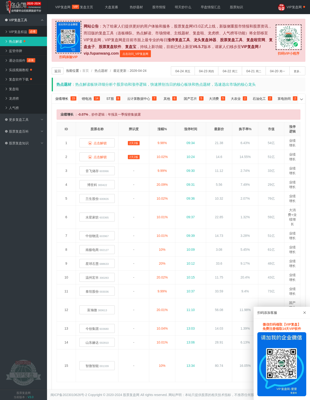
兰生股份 (97, 199)
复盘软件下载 (18, 79)
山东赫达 (97, 342)
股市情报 (158, 7)
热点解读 (15, 41)
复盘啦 (12, 89)
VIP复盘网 (65, 6)
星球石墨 (97, 264)
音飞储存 (97, 171)
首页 (85, 71)
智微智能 (97, 366)
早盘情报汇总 (210, 7)
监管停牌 (13, 51)
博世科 (97, 185)
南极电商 (97, 250)
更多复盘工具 (24, 119)
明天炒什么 (183, 7)
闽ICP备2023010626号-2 (69, 395)
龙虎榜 (12, 98)
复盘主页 (86, 7)
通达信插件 (20, 60)
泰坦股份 (97, 291)
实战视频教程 (18, 70)
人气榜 (12, 108)
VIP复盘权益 (21, 31)
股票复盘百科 (24, 131)
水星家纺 (97, 217)
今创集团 (97, 329)
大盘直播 (111, 7)
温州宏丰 (97, 277)
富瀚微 (97, 310)
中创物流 (97, 236)
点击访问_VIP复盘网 (135, 54)
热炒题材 (136, 7)
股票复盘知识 (24, 143)
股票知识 (236, 7)
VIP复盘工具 (24, 20)
